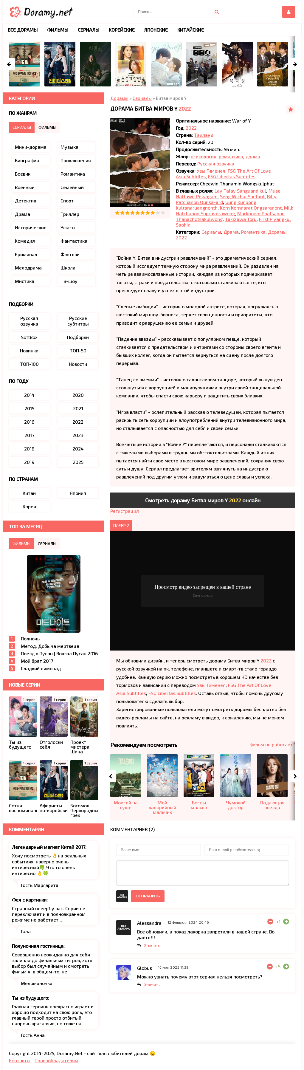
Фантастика (74, 241)
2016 (29, 422)
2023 (77, 435)
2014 (29, 395)
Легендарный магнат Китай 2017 (48, 847)
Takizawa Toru (241, 219)
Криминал (26, 254)
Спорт (67, 200)
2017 (29, 435)
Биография (27, 160)
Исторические (30, 227)
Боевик (22, 173)
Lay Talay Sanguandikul (240, 190)
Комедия (25, 241)
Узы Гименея (211, 171)
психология (203, 156)
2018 (29, 448)
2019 (29, 462)
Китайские (190, 29)
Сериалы (211, 232)
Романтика (253, 232)
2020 (78, 395)
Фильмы (57, 29)
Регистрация (124, 511)
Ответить (152, 945)
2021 (78, 408)
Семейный (72, 187)
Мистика (24, 281)
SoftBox (29, 337)
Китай (29, 493)
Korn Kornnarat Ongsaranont (251, 207)
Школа (68, 267)
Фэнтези (70, 254)
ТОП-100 (29, 364)
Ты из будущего (30, 998)
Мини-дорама (30, 147)
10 (162, 212)
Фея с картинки (29, 899)
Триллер (70, 214)
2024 (78, 448)
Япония (78, 493)
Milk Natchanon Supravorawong (234, 210)
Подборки (78, 337)
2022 (185, 108)
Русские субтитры (78, 320)
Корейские (122, 29)
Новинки (29, 350)
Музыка (69, 147)
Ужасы (68, 227)
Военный (25, 187)
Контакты (19, 1060)
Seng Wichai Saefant (242, 196)
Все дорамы (23, 29)
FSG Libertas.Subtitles (231, 176)
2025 (78, 462)
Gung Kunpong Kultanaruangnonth (216, 204)
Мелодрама (28, 267)
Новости (78, 364)
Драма (231, 232)
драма (253, 156)
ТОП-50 (78, 350)
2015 (29, 408)
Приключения (76, 160)
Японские (156, 29)
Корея (29, 506)
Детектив (25, 200)
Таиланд (203, 135)
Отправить (148, 896)
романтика (231, 156)
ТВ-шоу (69, 281)
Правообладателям (56, 1060)
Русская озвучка (215, 163)
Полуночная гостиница (37, 946)
